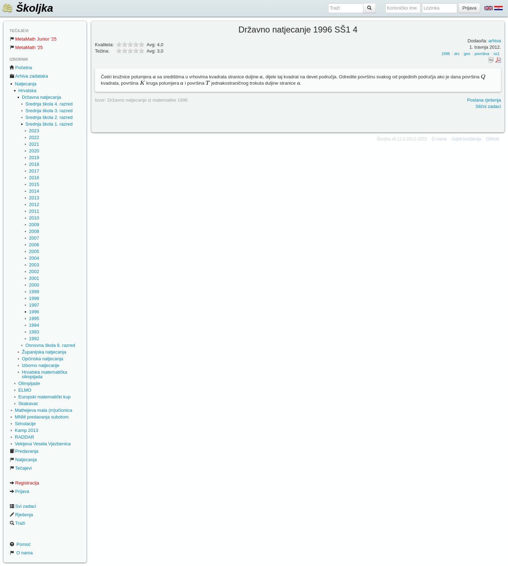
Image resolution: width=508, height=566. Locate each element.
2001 (34, 278)
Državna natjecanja (41, 97)
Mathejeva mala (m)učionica (43, 410)
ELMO (24, 390)
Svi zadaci (23, 506)
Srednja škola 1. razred (49, 124)
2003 (34, 264)
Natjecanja (25, 83)
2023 (34, 130)
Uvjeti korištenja (467, 139)
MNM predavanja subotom (41, 417)
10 (141, 50)
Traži (17, 523)
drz (456, 54)
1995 (34, 318)
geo (467, 54)
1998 (34, 298)
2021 (34, 144)
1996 (34, 311)
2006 (34, 244)
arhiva (495, 40)
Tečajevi (21, 468)
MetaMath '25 (26, 47)
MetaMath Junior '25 (33, 39)
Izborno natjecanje (40, 365)
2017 (34, 171)
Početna (21, 67)
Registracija (24, 483)
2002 (34, 271)
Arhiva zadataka (29, 76)
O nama (21, 552)
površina (481, 54)
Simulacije (25, 423)
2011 (34, 211)
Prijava (19, 491)
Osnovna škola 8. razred (50, 345)
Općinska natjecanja (42, 358)
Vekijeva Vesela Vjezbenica (43, 443)
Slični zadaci (488, 106)
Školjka (27, 8)
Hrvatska (27, 90)
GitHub (492, 139)
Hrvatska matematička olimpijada (44, 374)
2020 (34, 150)
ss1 (497, 54)
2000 (34, 285)
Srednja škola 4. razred (49, 104)
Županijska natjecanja (44, 352)
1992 (34, 338)
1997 (34, 305)
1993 (34, 332)
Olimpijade (29, 383)
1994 (34, 325)
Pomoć (20, 544)
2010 (34, 218)
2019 (34, 157)
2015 (34, 184)
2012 (34, 204)
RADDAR (24, 437)
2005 (34, 251)
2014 (34, 191)
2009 (34, 224)
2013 (34, 197)
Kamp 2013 (26, 430)
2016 (34, 177)
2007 (34, 238)
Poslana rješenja (484, 100)
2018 (34, 164)
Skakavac (28, 403)
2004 (34, 258)
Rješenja (21, 514)
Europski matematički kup (44, 396)
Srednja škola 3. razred (49, 110)
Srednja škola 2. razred (49, 117)
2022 (34, 137)
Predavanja (24, 451)
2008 (34, 231)
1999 (34, 291)
